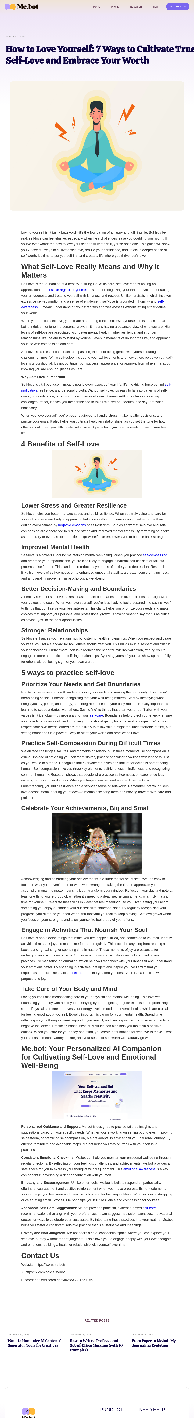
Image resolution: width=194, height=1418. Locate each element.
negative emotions (72, 525)
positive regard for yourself (67, 290)
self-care (96, 715)
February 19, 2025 (18, 1334)
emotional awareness (139, 1169)
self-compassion (155, 555)
